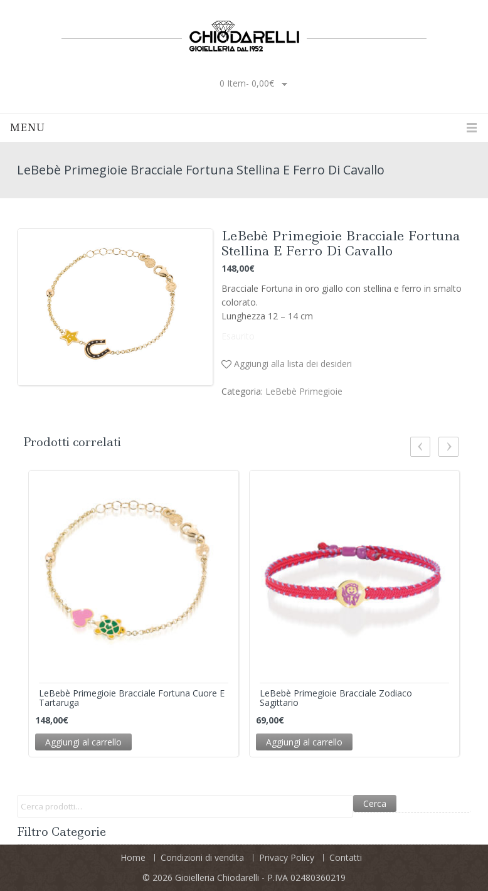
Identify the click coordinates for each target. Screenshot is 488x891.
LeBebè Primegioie (303, 391)
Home (133, 857)
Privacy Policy (286, 857)
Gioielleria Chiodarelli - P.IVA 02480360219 (260, 877)
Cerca (374, 803)
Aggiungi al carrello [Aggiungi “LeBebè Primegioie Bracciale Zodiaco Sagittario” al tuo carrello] (304, 742)
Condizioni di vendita (202, 857)
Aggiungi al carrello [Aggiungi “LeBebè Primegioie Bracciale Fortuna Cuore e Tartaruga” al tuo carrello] (83, 742)
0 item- (247, 83)
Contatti (345, 857)
